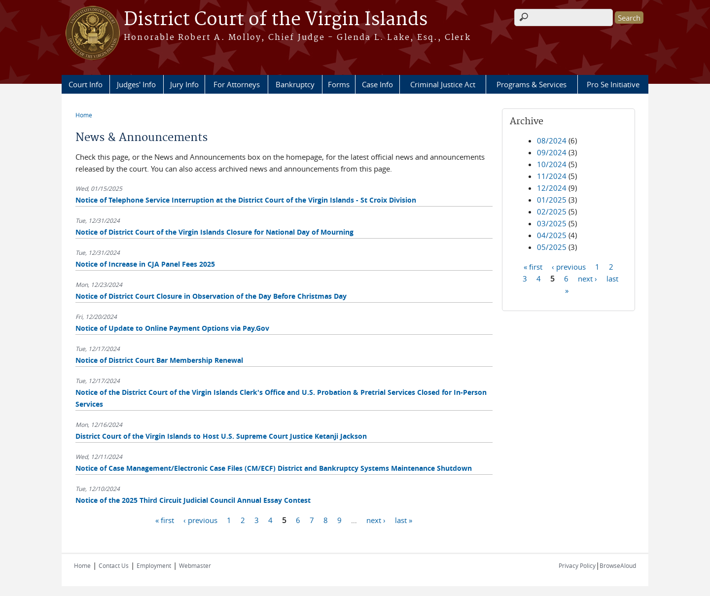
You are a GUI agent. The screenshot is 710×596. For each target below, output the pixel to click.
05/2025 (552, 247)
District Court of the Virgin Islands (275, 19)
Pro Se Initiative (613, 84)
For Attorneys (236, 84)
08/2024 (552, 140)
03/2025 (552, 223)
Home (83, 115)
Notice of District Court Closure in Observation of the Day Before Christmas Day (211, 296)
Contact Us (114, 565)
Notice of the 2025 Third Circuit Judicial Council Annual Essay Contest (193, 500)
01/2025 (552, 200)
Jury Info (184, 84)
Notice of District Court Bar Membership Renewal (159, 360)
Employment (154, 565)
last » (403, 520)
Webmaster (195, 565)
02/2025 (552, 211)
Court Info (86, 84)
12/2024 (552, 188)
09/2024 (552, 152)
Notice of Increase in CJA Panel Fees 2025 (145, 264)
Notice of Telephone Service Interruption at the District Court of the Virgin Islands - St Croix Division (245, 200)
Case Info (377, 84)
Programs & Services (532, 84)
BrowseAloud (618, 565)
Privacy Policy (577, 565)
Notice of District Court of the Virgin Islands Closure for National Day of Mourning (214, 232)
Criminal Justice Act (442, 84)
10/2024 (552, 164)
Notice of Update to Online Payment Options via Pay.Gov (172, 328)
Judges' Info (136, 84)
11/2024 (552, 176)
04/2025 (552, 235)
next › (376, 520)
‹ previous (200, 520)
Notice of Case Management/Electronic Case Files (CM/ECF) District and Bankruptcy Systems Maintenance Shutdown (273, 468)
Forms (339, 84)
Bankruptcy (295, 84)
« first (164, 520)
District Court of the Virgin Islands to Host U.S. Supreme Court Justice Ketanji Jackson (221, 436)
